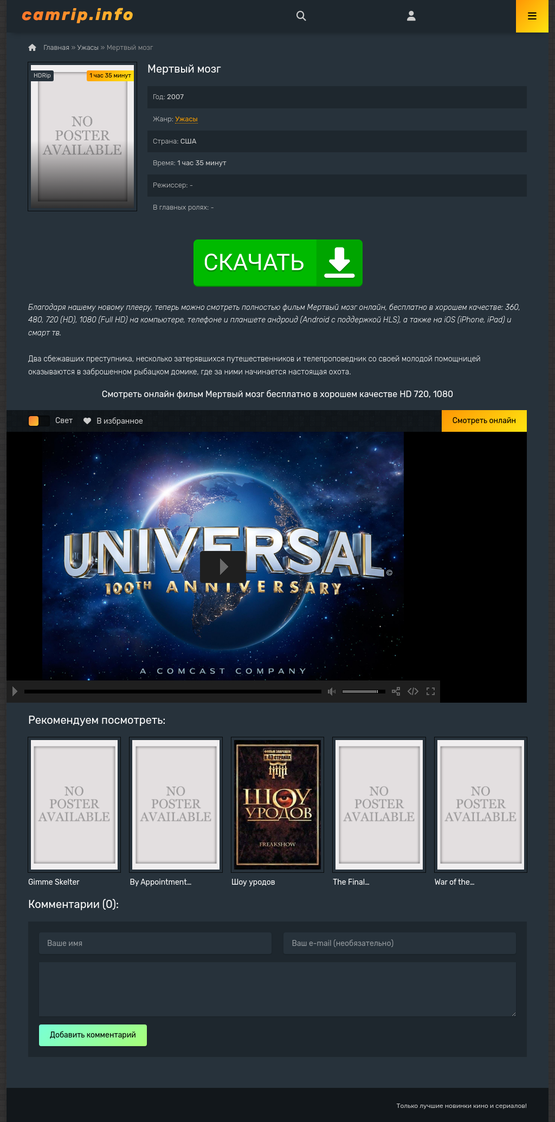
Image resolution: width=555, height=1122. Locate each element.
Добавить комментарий (93, 1035)
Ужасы (186, 119)
